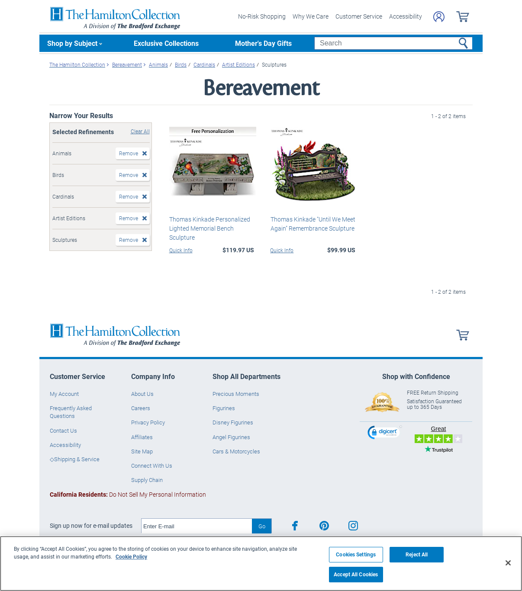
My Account (64, 394)
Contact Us (63, 430)
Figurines (224, 408)
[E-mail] (197, 526)
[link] (384, 433)
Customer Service (358, 16)
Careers (140, 408)
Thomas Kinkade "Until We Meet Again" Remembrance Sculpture (312, 223)
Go (261, 526)
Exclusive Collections (166, 43)
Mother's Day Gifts (263, 43)
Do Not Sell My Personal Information (128, 494)
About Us (142, 394)
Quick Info (181, 250)
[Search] (393, 43)
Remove (128, 153)
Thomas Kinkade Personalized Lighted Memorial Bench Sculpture (209, 228)
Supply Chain (147, 480)
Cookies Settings (356, 554)
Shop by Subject (72, 43)
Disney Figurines (233, 422)
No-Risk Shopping (262, 16)
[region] (261, 563)
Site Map (142, 451)
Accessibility (405, 16)
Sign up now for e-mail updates (91, 526)
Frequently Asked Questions (71, 412)
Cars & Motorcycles (236, 451)
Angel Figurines (231, 437)
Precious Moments (236, 394)
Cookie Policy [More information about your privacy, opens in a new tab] (131, 556)
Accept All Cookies (356, 574)
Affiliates (142, 437)
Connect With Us (151, 465)
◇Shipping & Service (75, 459)
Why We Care (311, 16)
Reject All (417, 554)
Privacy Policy (148, 422)
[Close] (508, 562)
